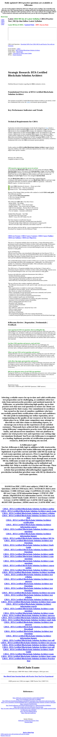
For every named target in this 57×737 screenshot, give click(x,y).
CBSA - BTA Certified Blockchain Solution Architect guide (28, 554)
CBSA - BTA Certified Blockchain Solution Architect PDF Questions (28, 550)
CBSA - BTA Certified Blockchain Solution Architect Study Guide (28, 546)
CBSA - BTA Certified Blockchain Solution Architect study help (28, 620)
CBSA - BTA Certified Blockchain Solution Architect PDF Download (28, 628)
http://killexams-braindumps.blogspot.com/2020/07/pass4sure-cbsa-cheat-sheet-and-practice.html (28, 701)
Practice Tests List (5, 735)
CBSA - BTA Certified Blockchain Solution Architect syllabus (28, 513)
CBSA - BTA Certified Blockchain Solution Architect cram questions (28, 530)
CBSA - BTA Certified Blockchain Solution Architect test (28, 599)
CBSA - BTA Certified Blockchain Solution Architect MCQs (28, 538)
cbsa (47, 128)
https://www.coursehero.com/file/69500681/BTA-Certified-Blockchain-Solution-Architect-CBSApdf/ (28, 702)
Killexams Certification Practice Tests (28, 720)
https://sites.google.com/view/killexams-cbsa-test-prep (28, 707)
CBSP (2, 24)
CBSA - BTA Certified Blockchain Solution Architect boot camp (28, 602)
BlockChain (19, 52)
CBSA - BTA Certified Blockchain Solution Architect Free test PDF (28, 516)
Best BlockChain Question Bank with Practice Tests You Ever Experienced (28, 676)
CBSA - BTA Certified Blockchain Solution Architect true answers (28, 580)
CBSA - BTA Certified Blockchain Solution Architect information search (28, 605)
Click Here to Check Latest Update (22, 53)
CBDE (3, 21)
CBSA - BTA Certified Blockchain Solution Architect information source (28, 526)
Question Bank (29, 722)
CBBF (2, 20)
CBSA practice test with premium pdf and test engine (15, 734)
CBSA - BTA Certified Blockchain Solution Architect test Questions (28, 541)
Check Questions (17, 55)
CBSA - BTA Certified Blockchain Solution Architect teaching (28, 572)
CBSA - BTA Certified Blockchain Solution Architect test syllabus (28, 575)
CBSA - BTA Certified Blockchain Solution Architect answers (28, 615)
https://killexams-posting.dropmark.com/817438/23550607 (28, 698)
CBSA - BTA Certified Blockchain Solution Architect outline (28, 509)
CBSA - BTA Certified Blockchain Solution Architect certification (28, 521)
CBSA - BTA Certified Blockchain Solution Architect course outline (28, 566)
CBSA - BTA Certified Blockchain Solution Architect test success (28, 643)
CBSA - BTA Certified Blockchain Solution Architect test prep (28, 593)
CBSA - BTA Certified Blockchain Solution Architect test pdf (29, 640)
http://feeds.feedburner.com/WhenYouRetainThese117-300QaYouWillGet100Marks (28, 705)
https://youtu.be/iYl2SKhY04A (28, 704)
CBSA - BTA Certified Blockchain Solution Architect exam (28, 570)
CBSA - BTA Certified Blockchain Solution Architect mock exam (28, 511)
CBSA (2, 23)
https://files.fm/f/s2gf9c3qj (28, 713)
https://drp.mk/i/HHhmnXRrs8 (28, 711)
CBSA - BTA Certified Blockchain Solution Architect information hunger (28, 535)
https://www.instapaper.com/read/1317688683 (28, 699)
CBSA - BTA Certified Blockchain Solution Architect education (28, 618)
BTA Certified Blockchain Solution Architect (28, 50)
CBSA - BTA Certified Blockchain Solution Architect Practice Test (28, 659)
